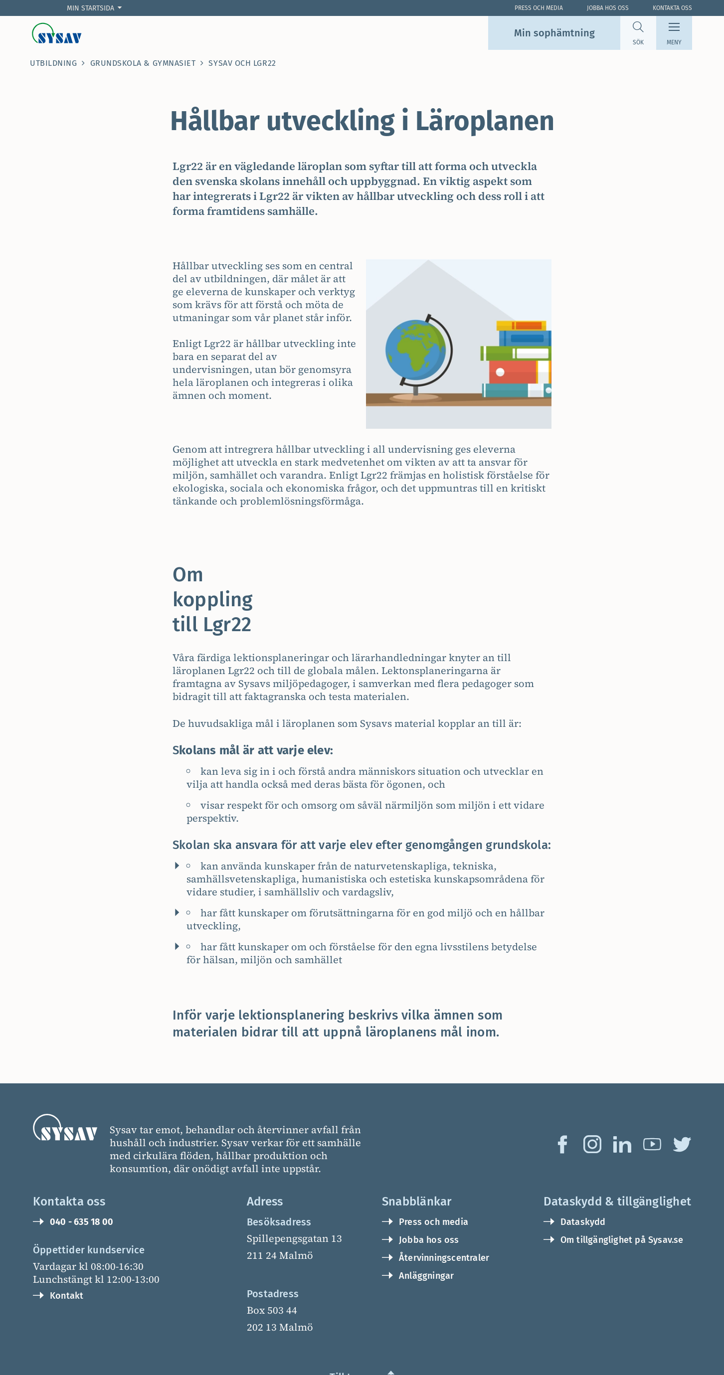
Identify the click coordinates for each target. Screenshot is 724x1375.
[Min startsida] (96, 8)
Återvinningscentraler (444, 1208)
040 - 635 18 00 (81, 1172)
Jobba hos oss (608, 7)
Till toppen (355, 1327)
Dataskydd (583, 1172)
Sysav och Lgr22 (242, 63)
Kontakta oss (672, 7)
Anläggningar (426, 1225)
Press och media (433, 1172)
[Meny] (674, 33)
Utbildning (53, 63)
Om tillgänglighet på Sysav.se (622, 1190)
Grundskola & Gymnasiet (143, 63)
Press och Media (539, 7)
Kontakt (66, 1245)
